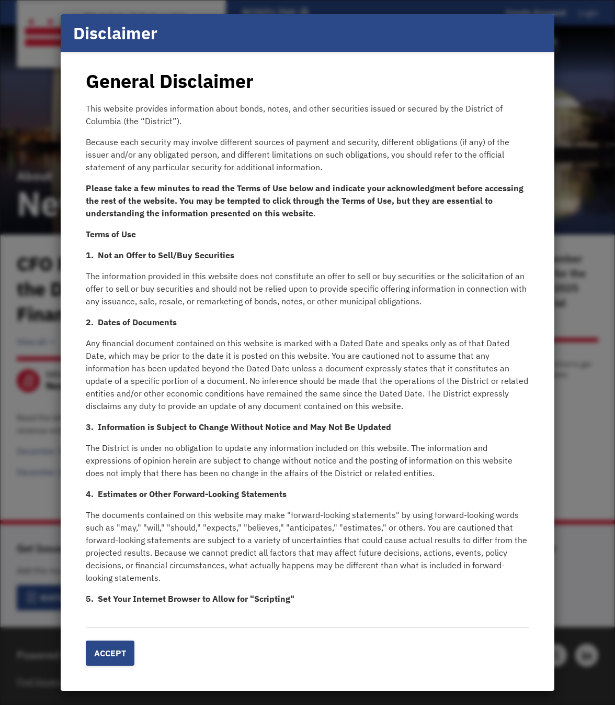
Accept (110, 653)
